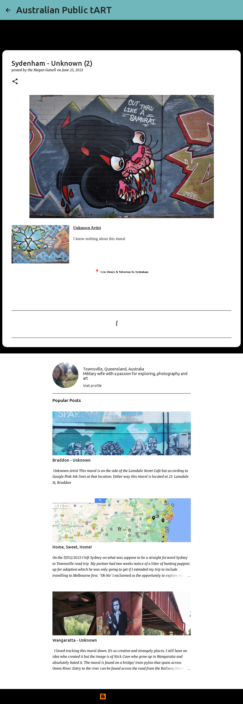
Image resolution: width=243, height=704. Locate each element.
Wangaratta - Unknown (74, 640)
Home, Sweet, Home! (72, 547)
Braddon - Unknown (71, 460)
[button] (15, 82)
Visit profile (92, 385)
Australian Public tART (64, 10)
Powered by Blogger (121, 696)
